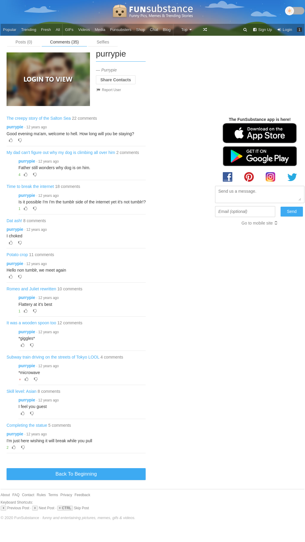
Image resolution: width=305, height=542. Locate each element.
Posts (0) (23, 42)
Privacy (66, 495)
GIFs (69, 29)
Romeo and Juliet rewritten (31, 288)
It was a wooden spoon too (31, 322)
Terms (53, 495)
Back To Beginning (76, 474)
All (58, 29)
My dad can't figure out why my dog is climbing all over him (61, 152)
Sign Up (262, 29)
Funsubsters (120, 29)
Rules (41, 495)
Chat (154, 29)
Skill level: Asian (21, 391)
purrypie (15, 126)
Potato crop (17, 254)
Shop (140, 29)
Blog (167, 29)
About (5, 495)
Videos (84, 29)
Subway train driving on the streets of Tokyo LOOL (53, 357)
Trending (28, 29)
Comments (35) (64, 42)
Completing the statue (27, 425)
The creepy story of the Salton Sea (39, 118)
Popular (9, 29)
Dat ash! (14, 220)
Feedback (82, 495)
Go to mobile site (257, 223)
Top (186, 29)
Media (100, 29)
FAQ (16, 495)
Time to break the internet (30, 186)
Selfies (103, 42)
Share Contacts (115, 79)
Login (284, 29)
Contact (28, 495)
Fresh (46, 29)
